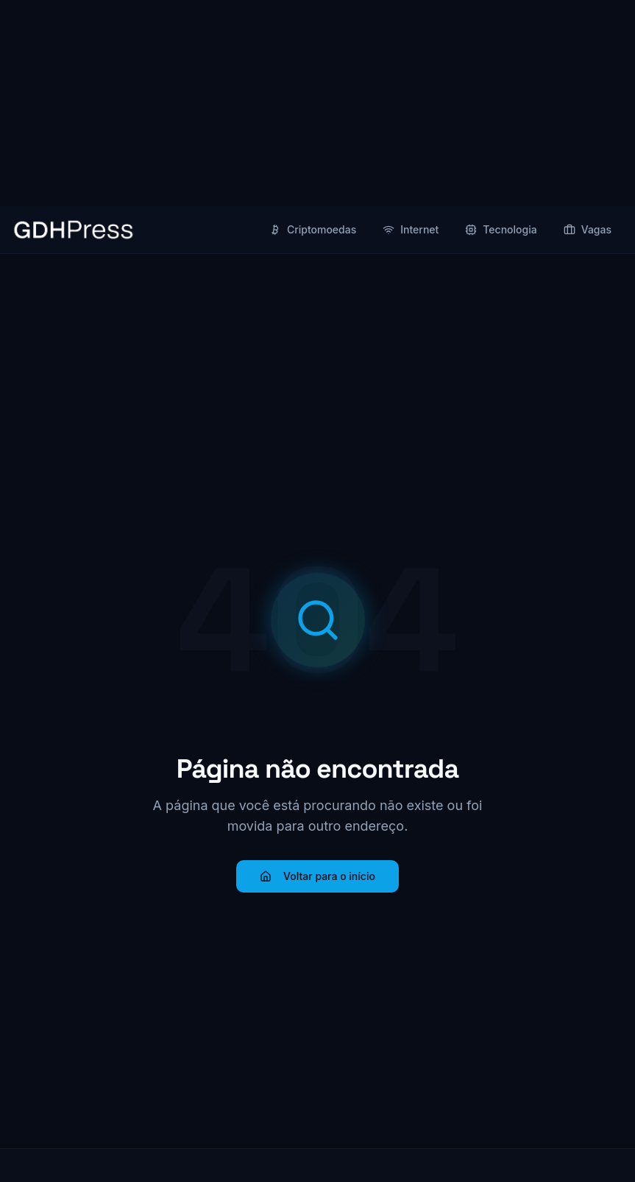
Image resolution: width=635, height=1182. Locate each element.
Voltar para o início (317, 876)
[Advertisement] (317, 103)
